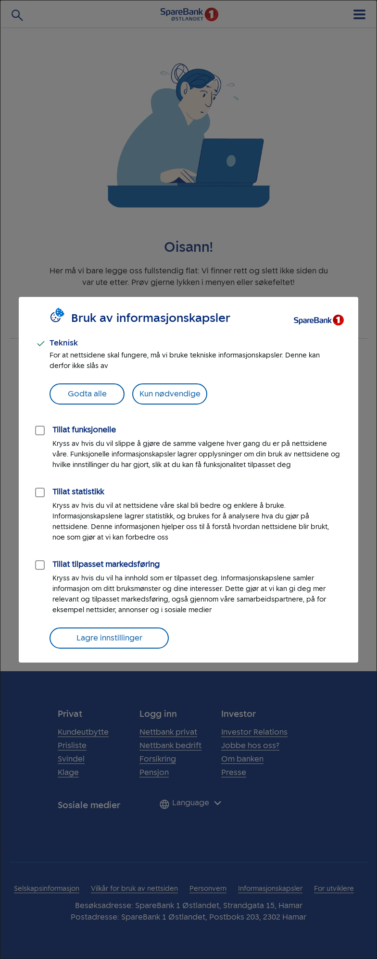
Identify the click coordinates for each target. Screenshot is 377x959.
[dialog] (188, 479)
